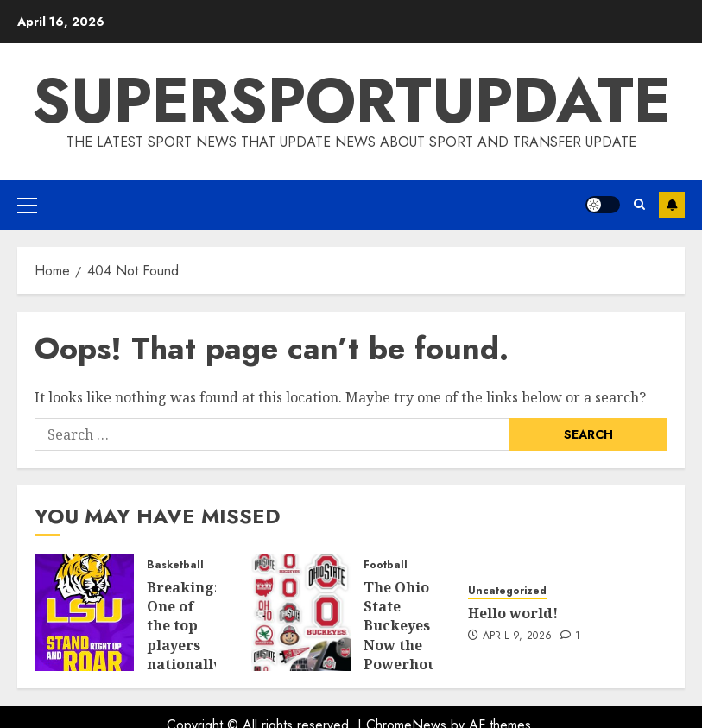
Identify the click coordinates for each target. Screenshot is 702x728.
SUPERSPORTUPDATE (351, 100)
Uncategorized (507, 591)
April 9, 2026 (518, 636)
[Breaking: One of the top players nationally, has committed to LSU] (84, 612)
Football (386, 565)
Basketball (175, 565)
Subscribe (672, 205)
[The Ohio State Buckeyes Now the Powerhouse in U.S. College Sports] (301, 612)
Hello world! (513, 613)
